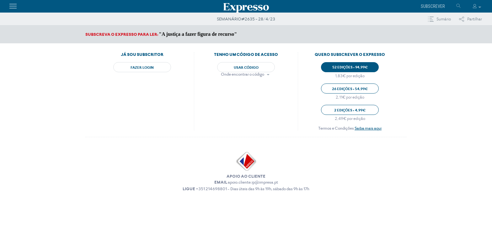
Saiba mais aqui (368, 128)
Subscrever (433, 6)
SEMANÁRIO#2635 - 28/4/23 (246, 19)
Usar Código (246, 67)
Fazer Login (142, 67)
